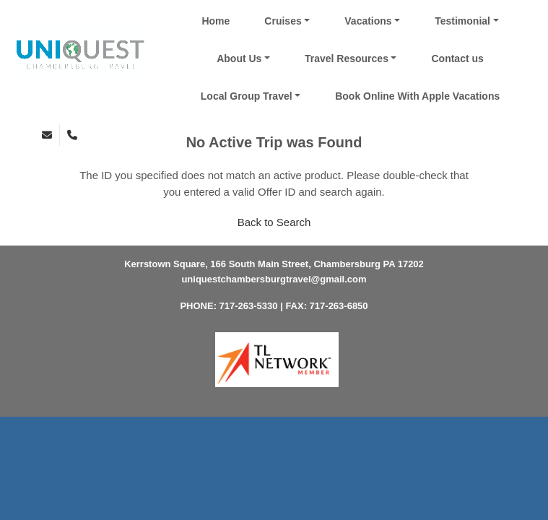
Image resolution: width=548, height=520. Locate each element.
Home (215, 21)
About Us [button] (239, 58)
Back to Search (274, 222)
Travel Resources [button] (346, 58)
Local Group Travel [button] (246, 96)
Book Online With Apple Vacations (417, 96)
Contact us (457, 58)
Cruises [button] (282, 21)
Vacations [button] (367, 21)
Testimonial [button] (462, 21)
